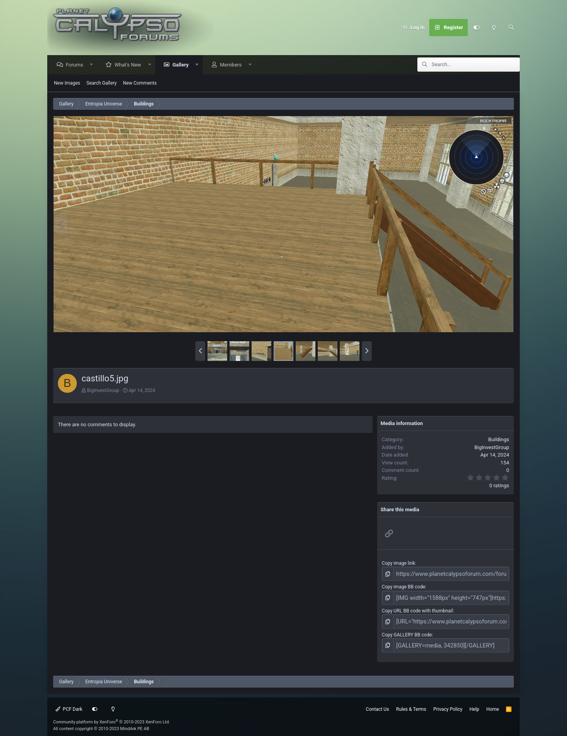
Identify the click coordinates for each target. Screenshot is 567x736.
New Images (67, 83)
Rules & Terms (411, 703)
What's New (130, 65)
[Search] (511, 27)
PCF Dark (69, 703)
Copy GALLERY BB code (407, 630)
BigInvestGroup (103, 391)
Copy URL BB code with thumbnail (417, 608)
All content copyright (101, 722)
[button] (93, 65)
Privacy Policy (447, 703)
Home (492, 703)
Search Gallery (102, 83)
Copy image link (398, 563)
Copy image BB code (403, 585)
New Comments (140, 83)
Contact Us (377, 703)
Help (474, 703)
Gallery (182, 65)
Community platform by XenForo (111, 716)
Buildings (498, 440)
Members (233, 65)
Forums (76, 65)
